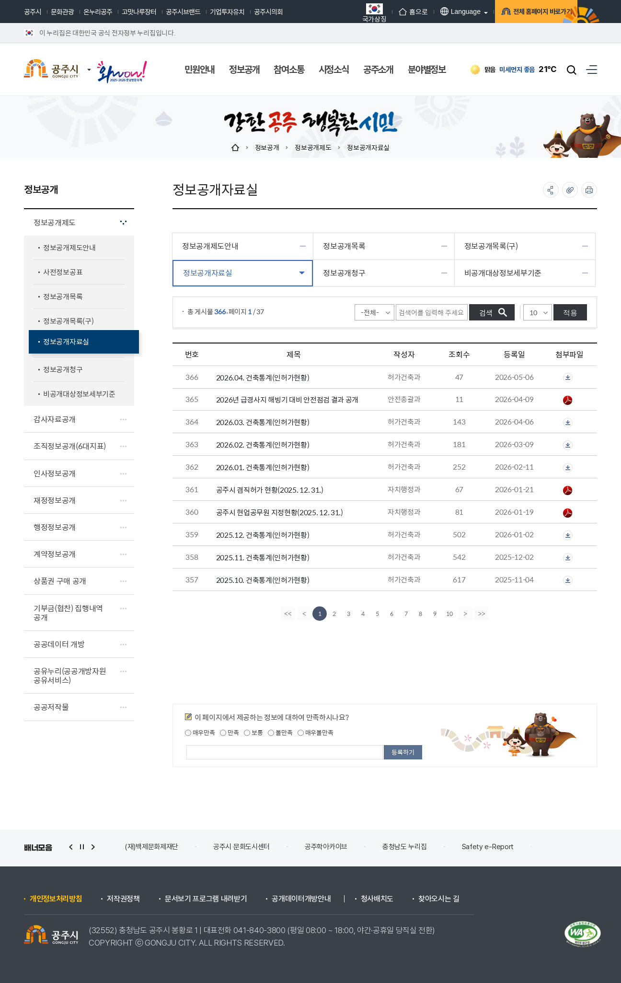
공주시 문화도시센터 (241, 846)
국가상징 (347, 12)
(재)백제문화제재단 (151, 846)
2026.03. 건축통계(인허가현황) (263, 421)
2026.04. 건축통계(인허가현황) (263, 377)
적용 (570, 312)
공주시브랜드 (183, 11)
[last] (482, 613)
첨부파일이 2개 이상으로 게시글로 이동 (568, 377)
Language (433, 11)
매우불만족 (315, 732)
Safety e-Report (488, 846)
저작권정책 (123, 899)
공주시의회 (268, 11)
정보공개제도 (313, 147)
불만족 (280, 732)
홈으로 (386, 11)
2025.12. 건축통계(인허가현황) (263, 534)
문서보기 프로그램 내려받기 (206, 899)
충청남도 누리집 (404, 846)
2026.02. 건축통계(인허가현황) (263, 444)
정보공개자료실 (368, 147)
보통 (253, 732)
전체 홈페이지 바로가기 (523, 13)
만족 (229, 732)
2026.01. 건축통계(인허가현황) (263, 467)
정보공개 (267, 147)
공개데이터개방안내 (301, 899)
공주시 (32, 11)
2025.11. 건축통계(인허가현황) (263, 557)
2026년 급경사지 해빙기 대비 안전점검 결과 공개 (287, 399)
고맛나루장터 (139, 11)
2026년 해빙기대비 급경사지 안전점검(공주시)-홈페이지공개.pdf (568, 400)
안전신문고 (564, 846)
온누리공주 (97, 11)
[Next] (466, 613)
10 (449, 613)
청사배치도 (377, 899)
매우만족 (200, 732)
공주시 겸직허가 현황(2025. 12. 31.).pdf (568, 490)
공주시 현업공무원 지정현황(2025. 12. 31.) (279, 512)
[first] (287, 613)
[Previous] (303, 613)
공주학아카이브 (326, 846)
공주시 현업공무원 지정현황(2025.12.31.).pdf (568, 513)
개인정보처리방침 (56, 899)
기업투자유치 (227, 11)
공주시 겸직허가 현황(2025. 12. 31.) (269, 489)
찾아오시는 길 (439, 899)
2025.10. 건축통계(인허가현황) (263, 579)
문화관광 (62, 11)
